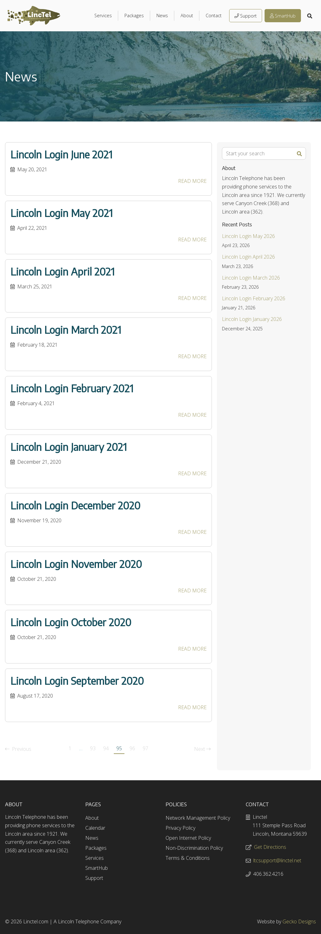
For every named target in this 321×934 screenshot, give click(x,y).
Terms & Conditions (188, 857)
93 (93, 748)
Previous (18, 749)
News (162, 15)
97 (145, 748)
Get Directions (270, 847)
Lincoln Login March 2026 (251, 277)
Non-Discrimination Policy (194, 847)
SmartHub (283, 16)
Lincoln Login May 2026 (248, 236)
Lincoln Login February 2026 (253, 298)
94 (106, 748)
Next (202, 749)
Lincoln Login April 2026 (248, 256)
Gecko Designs (299, 921)
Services (103, 15)
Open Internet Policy (188, 837)
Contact (214, 15)
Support (245, 16)
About (187, 15)
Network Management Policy (198, 817)
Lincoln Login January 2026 (252, 319)
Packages (134, 15)
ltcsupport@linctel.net (277, 860)
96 (132, 748)
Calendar (95, 827)
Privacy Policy (180, 827)
